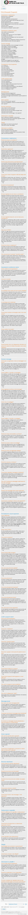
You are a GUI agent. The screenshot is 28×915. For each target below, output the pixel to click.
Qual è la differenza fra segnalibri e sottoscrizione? (10, 117)
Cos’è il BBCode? (4, 65)
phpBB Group (4, 866)
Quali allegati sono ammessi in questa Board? (9, 124)
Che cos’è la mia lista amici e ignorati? (8, 101)
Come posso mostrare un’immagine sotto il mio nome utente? (12, 37)
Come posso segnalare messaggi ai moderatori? (9, 56)
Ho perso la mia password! (6, 21)
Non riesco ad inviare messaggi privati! (8, 93)
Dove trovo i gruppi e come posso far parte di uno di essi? (11, 83)
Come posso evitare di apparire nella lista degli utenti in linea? (12, 20)
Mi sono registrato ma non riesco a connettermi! (10, 22)
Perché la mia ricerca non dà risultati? (8, 109)
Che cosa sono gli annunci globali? (7, 70)
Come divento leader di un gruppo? (7, 85)
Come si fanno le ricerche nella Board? (8, 107)
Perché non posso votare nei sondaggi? (8, 52)
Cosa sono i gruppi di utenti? (6, 82)
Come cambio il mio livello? (6, 38)
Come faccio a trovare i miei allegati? (8, 125)
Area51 (9, 876)
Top (3, 146)
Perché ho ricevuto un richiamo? (7, 55)
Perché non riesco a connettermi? (7, 16)
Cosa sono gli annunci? (5, 72)
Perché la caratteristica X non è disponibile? (9, 130)
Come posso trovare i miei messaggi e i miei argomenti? (11, 113)
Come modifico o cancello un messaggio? (8, 46)
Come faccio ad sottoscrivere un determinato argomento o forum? (13, 118)
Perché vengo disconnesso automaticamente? (9, 19)
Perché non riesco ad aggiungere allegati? (8, 53)
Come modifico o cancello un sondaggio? (8, 50)
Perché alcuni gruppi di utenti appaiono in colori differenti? (12, 86)
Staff (2, 906)
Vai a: (6, 904)
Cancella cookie (6, 906)
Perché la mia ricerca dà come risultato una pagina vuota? (11, 110)
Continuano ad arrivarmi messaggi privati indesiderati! (11, 94)
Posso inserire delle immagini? (6, 69)
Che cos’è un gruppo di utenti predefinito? (9, 87)
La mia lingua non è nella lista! (6, 35)
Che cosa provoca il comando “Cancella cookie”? (10, 27)
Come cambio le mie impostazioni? (7, 32)
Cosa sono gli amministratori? (6, 80)
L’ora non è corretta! (5, 33)
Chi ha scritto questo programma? (7, 129)
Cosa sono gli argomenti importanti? (7, 73)
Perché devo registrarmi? (5, 17)
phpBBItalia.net (10, 912)
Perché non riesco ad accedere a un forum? (9, 51)
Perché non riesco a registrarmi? (7, 26)
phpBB (7, 911)
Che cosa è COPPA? (5, 25)
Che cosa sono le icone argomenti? (7, 75)
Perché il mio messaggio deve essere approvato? (10, 60)
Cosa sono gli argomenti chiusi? (7, 74)
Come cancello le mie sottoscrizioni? (8, 119)
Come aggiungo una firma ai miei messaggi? (9, 47)
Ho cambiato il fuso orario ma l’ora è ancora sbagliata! (11, 34)
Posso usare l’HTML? (5, 67)
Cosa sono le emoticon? (5, 68)
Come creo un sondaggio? (6, 48)
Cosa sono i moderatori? (5, 81)
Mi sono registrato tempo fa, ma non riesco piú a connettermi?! (12, 24)
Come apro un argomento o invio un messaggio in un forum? (12, 45)
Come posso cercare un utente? (6, 111)
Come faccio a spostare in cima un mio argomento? (10, 61)
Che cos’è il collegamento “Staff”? (7, 88)
